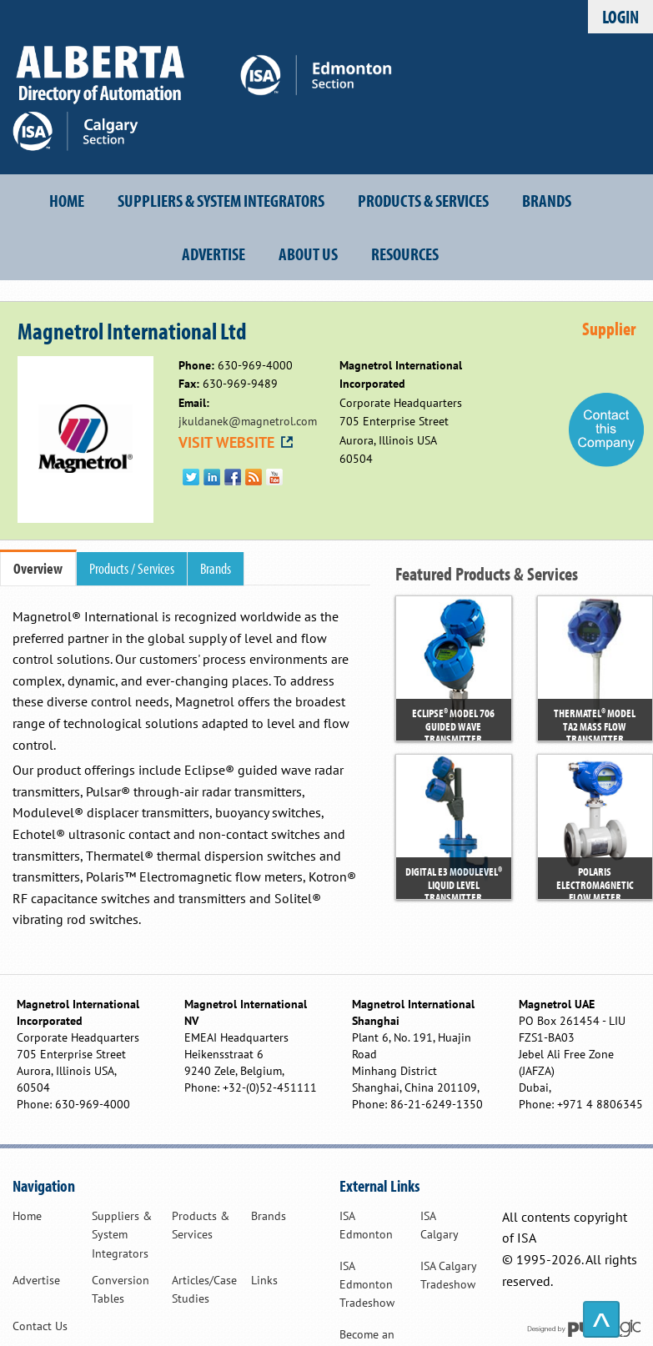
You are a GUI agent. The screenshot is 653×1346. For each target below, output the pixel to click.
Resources (405, 253)
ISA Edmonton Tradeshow (366, 1284)
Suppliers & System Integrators (221, 200)
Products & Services (423, 200)
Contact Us (40, 1325)
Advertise (213, 253)
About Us (308, 253)
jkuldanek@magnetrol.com (247, 421)
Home (66, 200)
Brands (546, 200)
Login (620, 16)
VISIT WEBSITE (236, 442)
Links (264, 1280)
